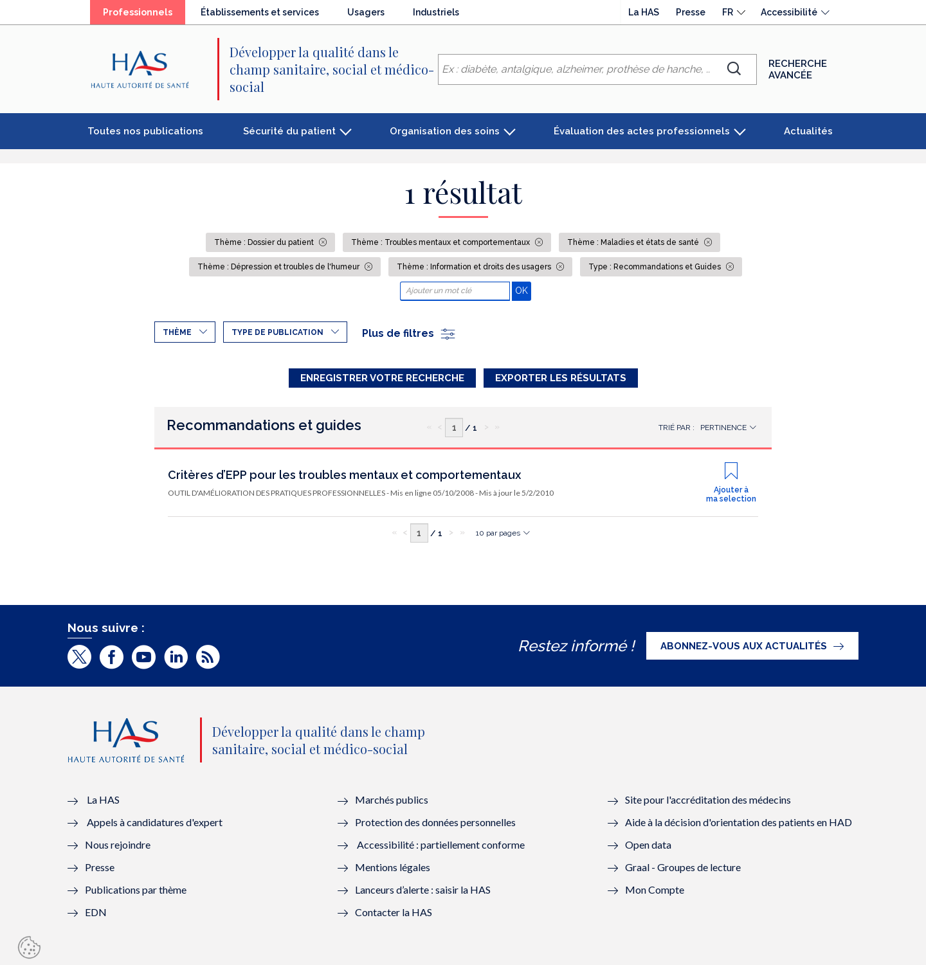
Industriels (436, 12)
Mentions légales (392, 867)
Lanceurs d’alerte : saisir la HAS (423, 889)
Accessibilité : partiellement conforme (441, 844)
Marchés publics (392, 799)
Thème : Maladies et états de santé (634, 242)
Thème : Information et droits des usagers (475, 266)
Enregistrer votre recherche (382, 378)
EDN (96, 912)
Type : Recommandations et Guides (655, 266)
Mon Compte (654, 889)
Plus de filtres (409, 333)
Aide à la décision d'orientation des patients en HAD (738, 822)
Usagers (366, 12)
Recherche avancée (797, 69)
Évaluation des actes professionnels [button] (642, 131)
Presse (690, 12)
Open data (648, 844)
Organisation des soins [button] (445, 131)
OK (523, 290)
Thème (177, 332)
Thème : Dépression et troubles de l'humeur (279, 266)
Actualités (808, 131)
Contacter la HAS (393, 912)
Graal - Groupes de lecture (683, 867)
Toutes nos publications (145, 131)
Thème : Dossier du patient (265, 242)
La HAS (643, 12)
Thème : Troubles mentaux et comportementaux (441, 242)
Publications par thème (135, 889)
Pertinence (723, 427)
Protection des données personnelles (435, 822)
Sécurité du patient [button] (289, 131)
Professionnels (137, 12)
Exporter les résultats (560, 378)
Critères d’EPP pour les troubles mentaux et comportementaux (344, 475)
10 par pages (498, 532)
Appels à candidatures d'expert (154, 822)
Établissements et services (260, 12)
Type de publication (277, 332)
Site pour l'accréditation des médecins (708, 799)
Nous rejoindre (117, 844)
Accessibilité (789, 12)
